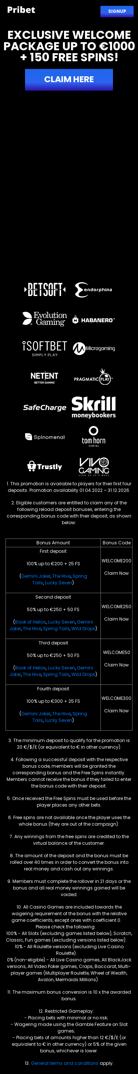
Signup (117, 11)
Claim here (69, 79)
